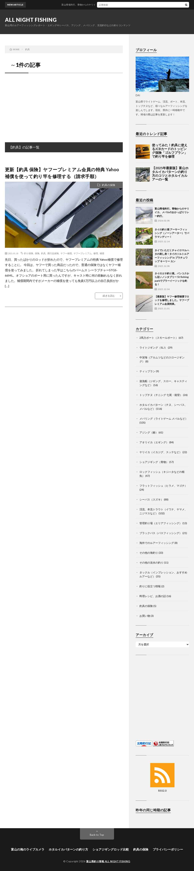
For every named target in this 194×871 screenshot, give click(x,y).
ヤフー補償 (66, 253)
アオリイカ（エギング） (154, 442)
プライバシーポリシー (168, 849)
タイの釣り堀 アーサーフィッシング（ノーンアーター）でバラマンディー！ (172, 233)
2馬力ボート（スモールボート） (158, 337)
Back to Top (97, 834)
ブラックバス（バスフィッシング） (160, 533)
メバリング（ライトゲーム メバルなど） (163, 418)
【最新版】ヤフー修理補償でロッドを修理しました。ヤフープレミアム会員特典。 (172, 300)
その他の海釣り (148, 552)
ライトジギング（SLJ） (153, 347)
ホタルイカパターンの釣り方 (68, 849)
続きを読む (109, 295)
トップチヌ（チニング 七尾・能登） (160, 394)
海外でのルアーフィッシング (156, 542)
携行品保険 (53, 253)
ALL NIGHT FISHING (31, 19)
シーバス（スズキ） (151, 499)
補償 (102, 253)
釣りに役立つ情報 (150, 586)
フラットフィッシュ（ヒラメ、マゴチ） (163, 485)
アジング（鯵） (148, 432)
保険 (37, 253)
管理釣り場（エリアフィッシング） (160, 523)
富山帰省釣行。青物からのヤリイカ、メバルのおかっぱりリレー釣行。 (172, 212)
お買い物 (144, 615)
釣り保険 (28, 253)
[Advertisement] (64, 103)
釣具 (43, 253)
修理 (95, 253)
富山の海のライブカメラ (27, 849)
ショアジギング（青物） (154, 462)
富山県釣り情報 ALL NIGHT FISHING (108, 861)
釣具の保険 (108, 185)
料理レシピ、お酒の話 (152, 596)
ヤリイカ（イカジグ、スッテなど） (160, 452)
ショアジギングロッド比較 (110, 849)
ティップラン (147, 371)
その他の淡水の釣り (151, 562)
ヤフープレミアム (83, 253)
